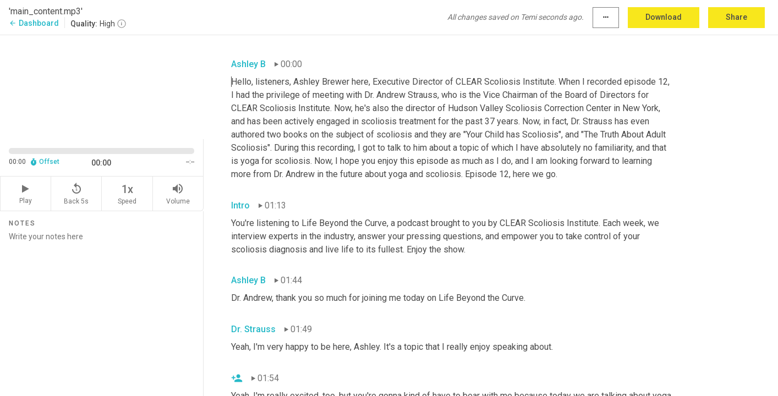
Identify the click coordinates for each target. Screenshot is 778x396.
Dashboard (34, 23)
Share (736, 17)
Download (663, 17)
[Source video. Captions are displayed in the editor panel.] (102, 86)
